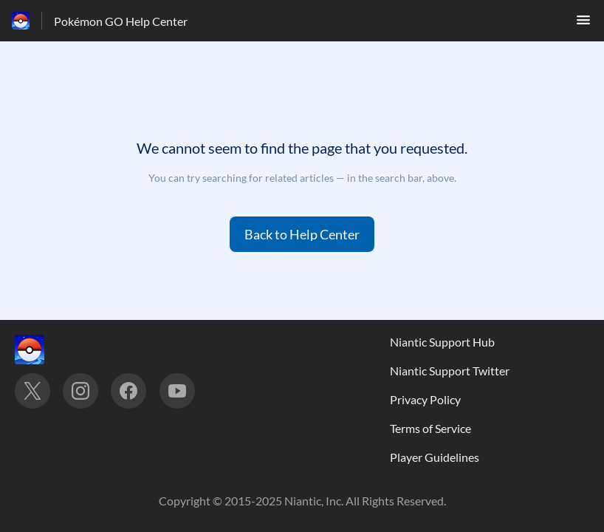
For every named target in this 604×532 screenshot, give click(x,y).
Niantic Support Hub (442, 342)
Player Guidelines (434, 457)
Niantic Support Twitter (449, 371)
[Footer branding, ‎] (44, 349)
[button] (583, 24)
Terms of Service (430, 428)
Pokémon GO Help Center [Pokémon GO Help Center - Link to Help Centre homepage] (121, 21)
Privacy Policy (425, 399)
